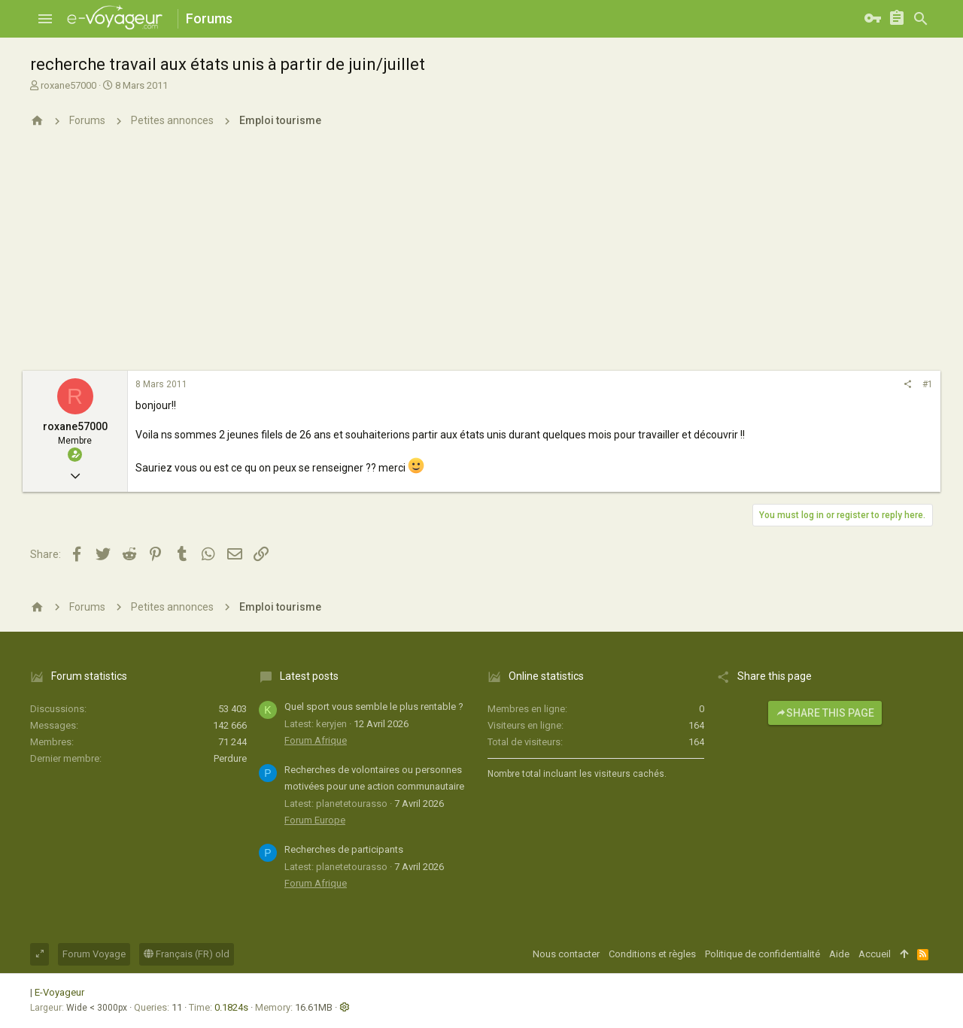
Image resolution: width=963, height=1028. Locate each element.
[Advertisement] (481, 258)
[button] (45, 19)
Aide (839, 954)
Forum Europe (314, 820)
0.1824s (231, 1007)
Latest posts (309, 676)
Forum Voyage (94, 954)
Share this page (825, 713)
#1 (927, 384)
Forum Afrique (315, 740)
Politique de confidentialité (762, 954)
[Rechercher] (921, 18)
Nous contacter (566, 954)
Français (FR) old (186, 954)
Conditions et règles (652, 954)
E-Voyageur (59, 992)
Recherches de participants (343, 849)
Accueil (874, 954)
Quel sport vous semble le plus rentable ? (373, 706)
